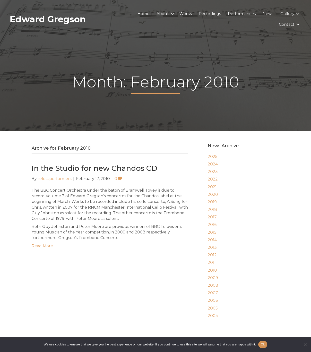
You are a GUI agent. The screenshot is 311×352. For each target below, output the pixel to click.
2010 (212, 270)
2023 (213, 171)
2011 (212, 262)
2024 (213, 164)
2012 (212, 255)
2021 (212, 187)
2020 (213, 194)
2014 (212, 240)
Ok (263, 344)
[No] (304, 344)
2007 (213, 293)
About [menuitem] (162, 13)
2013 (212, 247)
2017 (212, 217)
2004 (213, 315)
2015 (212, 232)
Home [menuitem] (143, 13)
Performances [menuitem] (242, 13)
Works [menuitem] (185, 13)
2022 (213, 179)
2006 (213, 300)
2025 (212, 156)
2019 (212, 202)
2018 (212, 209)
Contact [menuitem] (286, 24)
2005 (213, 308)
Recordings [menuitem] (210, 13)
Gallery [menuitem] (287, 13)
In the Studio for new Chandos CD (94, 168)
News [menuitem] (268, 13)
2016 (212, 224)
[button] (172, 14)
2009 (213, 277)
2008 (213, 285)
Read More (42, 246)
